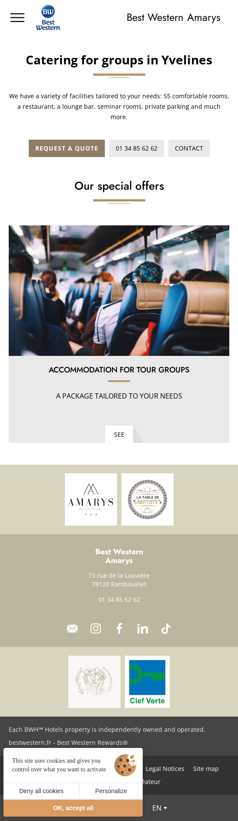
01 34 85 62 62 (119, 599)
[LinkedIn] (142, 628)
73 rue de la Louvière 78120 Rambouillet (119, 579)
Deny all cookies (41, 790)
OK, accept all (73, 807)
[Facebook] (119, 628)
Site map (206, 768)
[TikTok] (166, 628)
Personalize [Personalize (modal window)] (111, 790)
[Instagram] (96, 628)
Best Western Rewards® (92, 742)
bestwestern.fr (30, 742)
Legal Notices (165, 768)
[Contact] (72, 628)
